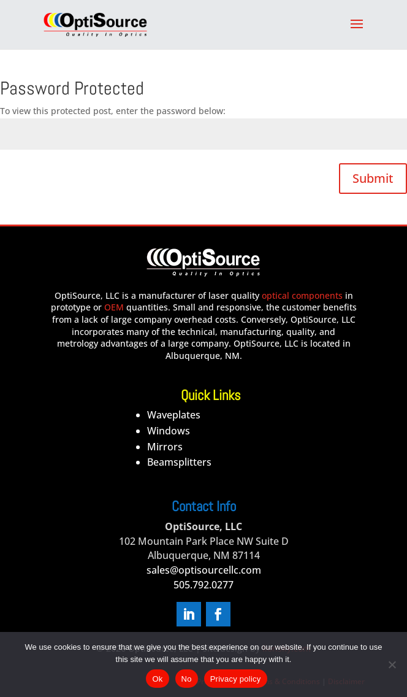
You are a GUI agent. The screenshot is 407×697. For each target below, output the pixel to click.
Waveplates (173, 415)
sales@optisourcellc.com (203, 570)
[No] (392, 664)
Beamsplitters (179, 462)
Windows (168, 430)
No (186, 679)
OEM (114, 307)
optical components (302, 295)
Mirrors (165, 446)
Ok (157, 679)
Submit (373, 178)
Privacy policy (235, 679)
